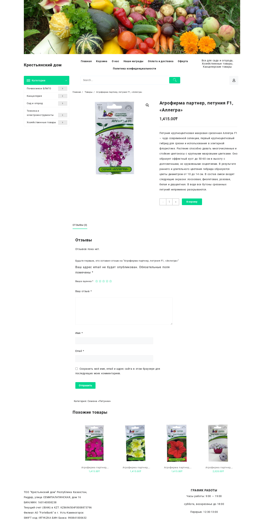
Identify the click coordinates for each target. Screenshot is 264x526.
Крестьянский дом (43, 65)
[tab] (81, 225)
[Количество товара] (169, 202)
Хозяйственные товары (47, 122)
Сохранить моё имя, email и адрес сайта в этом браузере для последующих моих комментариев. (117, 371)
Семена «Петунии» (99, 401)
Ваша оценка (84, 281)
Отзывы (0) (80, 225)
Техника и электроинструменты (47, 113)
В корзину (191, 201)
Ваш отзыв (83, 291)
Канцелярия (47, 96)
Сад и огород (47, 103)
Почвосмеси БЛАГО (47, 88)
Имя (79, 333)
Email (79, 351)
